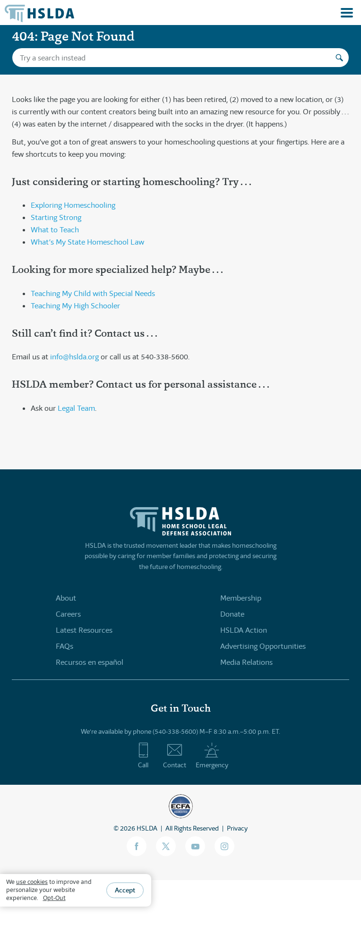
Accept (125, 890)
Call (143, 755)
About (66, 598)
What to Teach (55, 230)
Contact (174, 755)
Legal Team (76, 408)
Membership (240, 598)
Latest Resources (84, 630)
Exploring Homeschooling (73, 205)
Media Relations (246, 662)
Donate (232, 614)
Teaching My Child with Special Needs (93, 293)
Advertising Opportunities (263, 646)
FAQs (64, 646)
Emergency (212, 755)
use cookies (32, 882)
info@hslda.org (74, 357)
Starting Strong (56, 217)
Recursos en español (89, 662)
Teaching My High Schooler (75, 306)
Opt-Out (54, 898)
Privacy (237, 828)
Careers (68, 614)
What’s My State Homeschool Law (87, 242)
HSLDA (147, 828)
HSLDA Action (243, 630)
